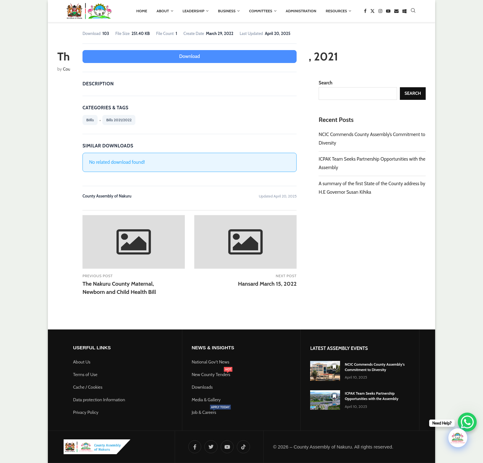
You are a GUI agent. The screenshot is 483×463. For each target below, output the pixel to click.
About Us (81, 361)
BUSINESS (227, 11)
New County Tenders (211, 374)
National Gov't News (211, 361)
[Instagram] (380, 11)
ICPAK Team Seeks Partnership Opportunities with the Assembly (371, 395)
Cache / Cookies (87, 386)
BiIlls (90, 119)
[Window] (404, 11)
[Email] (396, 11)
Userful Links (92, 347)
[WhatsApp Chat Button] (467, 422)
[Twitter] (372, 11)
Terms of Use (85, 374)
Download (189, 56)
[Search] (413, 11)
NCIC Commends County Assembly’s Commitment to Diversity (375, 366)
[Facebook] (365, 11)
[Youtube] (388, 11)
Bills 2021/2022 (119, 119)
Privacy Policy (86, 411)
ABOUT (162, 11)
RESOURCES (336, 11)
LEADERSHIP (194, 11)
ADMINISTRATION (301, 11)
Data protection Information (99, 399)
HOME (141, 11)
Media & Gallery (206, 399)
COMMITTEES (260, 11)
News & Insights (213, 347)
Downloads (202, 386)
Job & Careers (204, 411)
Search (325, 83)
